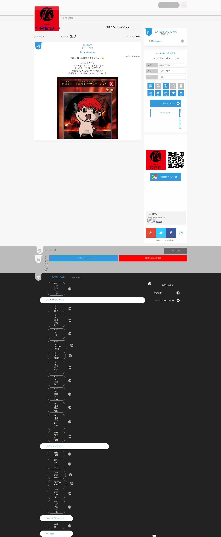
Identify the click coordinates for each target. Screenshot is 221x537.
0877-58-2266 (156, 219)
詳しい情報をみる (166, 100)
